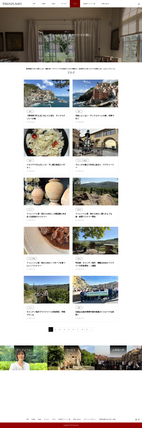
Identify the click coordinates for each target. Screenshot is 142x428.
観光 (30, 111)
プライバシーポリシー (89, 419)
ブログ (75, 3)
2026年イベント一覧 (89, 3)
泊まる (79, 209)
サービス (64, 3)
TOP (34, 3)
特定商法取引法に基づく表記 (107, 419)
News (53, 3)
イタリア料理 (32, 258)
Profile (43, 3)
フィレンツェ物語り (82, 160)
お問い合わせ (105, 3)
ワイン (30, 209)
